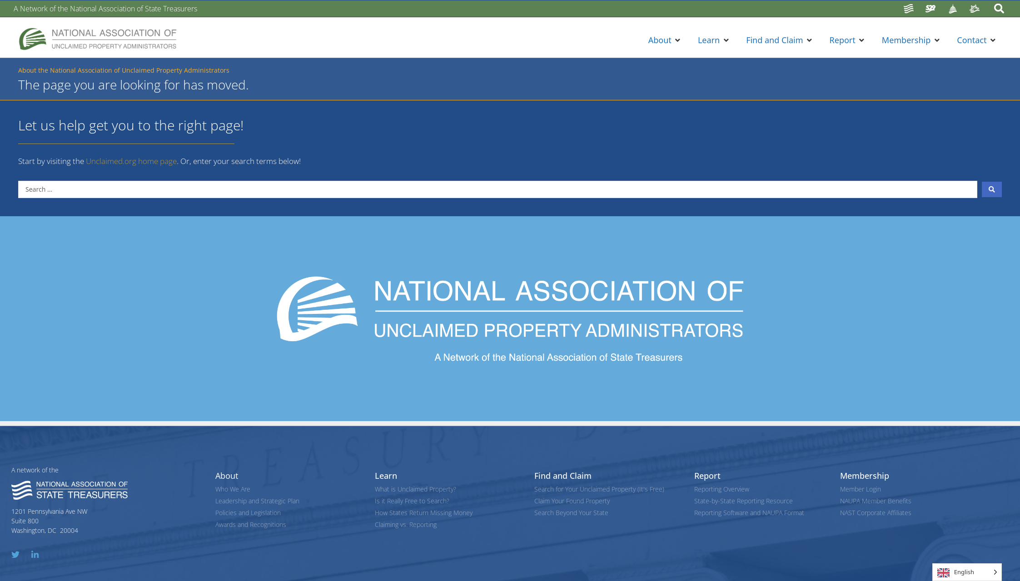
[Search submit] (992, 189)
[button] (665, 40)
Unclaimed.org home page (131, 161)
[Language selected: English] (967, 572)
